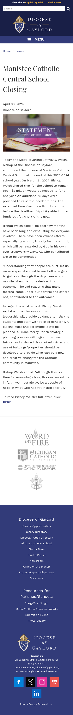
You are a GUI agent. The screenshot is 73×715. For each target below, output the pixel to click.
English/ (29, 2)
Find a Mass (36, 549)
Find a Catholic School (36, 543)
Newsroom (37, 560)
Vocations (36, 578)
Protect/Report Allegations (36, 572)
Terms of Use (45, 704)
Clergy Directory (36, 531)
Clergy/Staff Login (36, 603)
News (20, 51)
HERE (7, 402)
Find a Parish (37, 555)
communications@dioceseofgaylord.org (37, 667)
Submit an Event (36, 614)
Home (6, 51)
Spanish (38, 2)
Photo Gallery (37, 620)
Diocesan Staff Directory (36, 537)
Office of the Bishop (36, 566)
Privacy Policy (27, 704)
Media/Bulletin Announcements (37, 609)
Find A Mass (54, 2)
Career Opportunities (36, 526)
